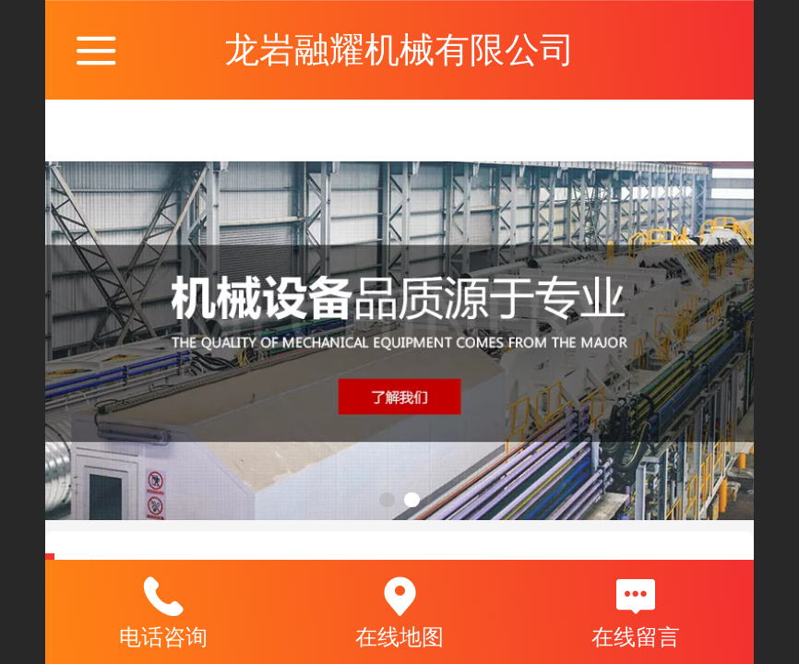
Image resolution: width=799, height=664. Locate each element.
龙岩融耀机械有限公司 (399, 49)
